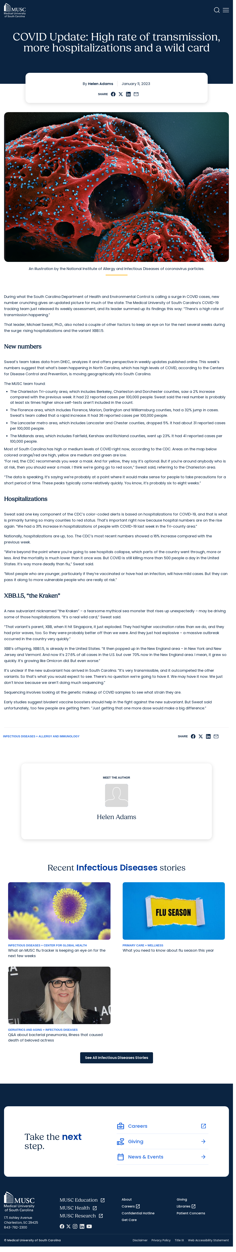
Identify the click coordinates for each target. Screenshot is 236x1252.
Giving (182, 1199)
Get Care (129, 1220)
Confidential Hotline (138, 1213)
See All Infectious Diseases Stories (116, 1057)
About (127, 1199)
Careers (131, 1206)
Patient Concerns (191, 1213)
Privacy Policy (161, 1240)
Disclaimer (140, 1240)
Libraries (186, 1206)
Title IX (179, 1240)
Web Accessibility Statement (208, 1240)
